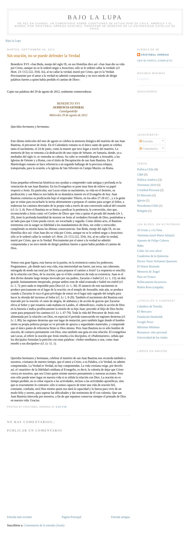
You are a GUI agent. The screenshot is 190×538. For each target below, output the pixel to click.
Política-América (147, 179)
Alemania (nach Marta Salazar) (155, 235)
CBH (140, 174)
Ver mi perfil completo (154, 60)
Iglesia (141, 200)
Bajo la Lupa (95, 17)
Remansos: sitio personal (152, 332)
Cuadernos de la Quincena (152, 256)
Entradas (146, 141)
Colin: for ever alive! (149, 250)
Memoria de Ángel (148, 271)
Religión (142, 210)
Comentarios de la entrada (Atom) (44, 525)
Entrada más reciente (19, 517)
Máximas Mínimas (148, 327)
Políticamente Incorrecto (151, 282)
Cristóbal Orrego (155, 55)
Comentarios (149, 148)
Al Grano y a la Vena (149, 230)
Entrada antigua (120, 517)
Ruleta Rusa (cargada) (150, 287)
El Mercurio (144, 195)
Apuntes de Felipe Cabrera (153, 240)
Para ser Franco (146, 276)
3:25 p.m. (61, 407)
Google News (145, 322)
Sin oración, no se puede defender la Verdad (43, 55)
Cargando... (144, 78)
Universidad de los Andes (152, 337)
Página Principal (71, 517)
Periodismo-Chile (147, 205)
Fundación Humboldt (149, 316)
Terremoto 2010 (146, 184)
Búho (140, 245)
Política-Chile (145, 169)
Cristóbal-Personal (148, 190)
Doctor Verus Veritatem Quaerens (157, 261)
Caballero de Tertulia (149, 306)
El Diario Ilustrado (148, 266)
